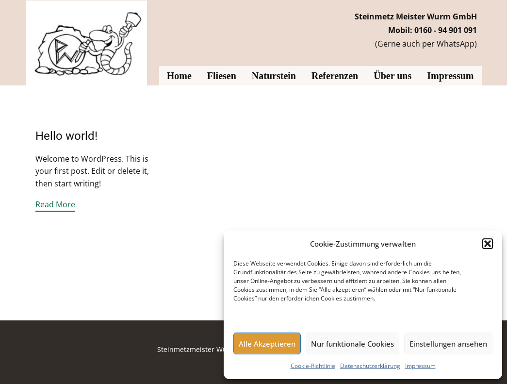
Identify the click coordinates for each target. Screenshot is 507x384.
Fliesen (221, 75)
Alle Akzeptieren (267, 344)
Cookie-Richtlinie (313, 366)
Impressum (420, 366)
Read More (55, 204)
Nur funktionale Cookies (352, 344)
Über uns (392, 75)
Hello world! (66, 136)
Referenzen (334, 75)
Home (179, 75)
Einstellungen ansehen (448, 344)
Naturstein (274, 75)
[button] (487, 244)
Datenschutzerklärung (370, 366)
